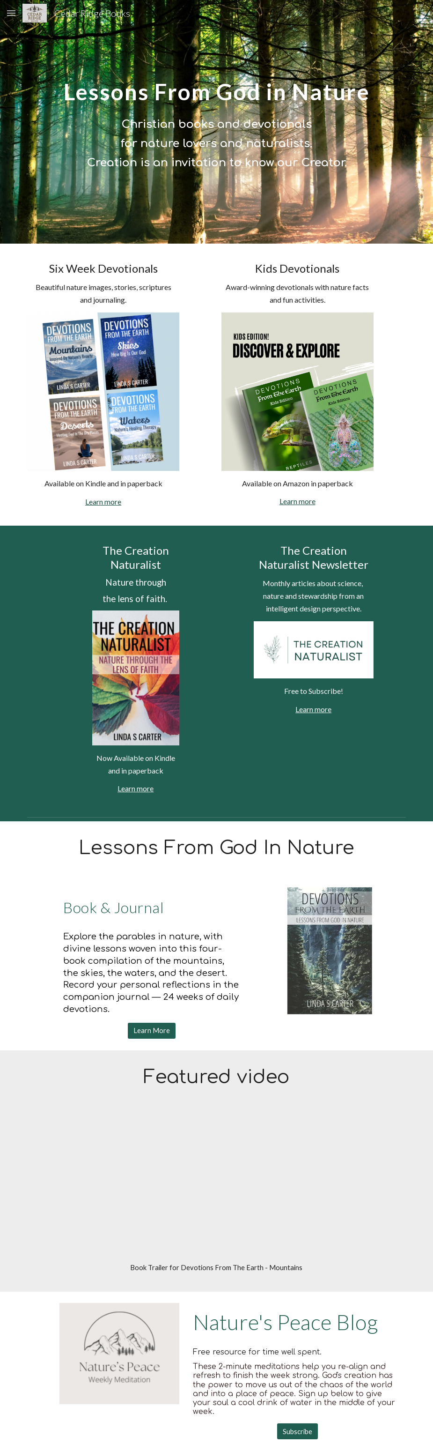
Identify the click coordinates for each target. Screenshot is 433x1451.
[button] (11, 13)
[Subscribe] (297, 1431)
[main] (216, 85)
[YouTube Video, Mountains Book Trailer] (216, 1185)
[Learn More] (152, 1031)
